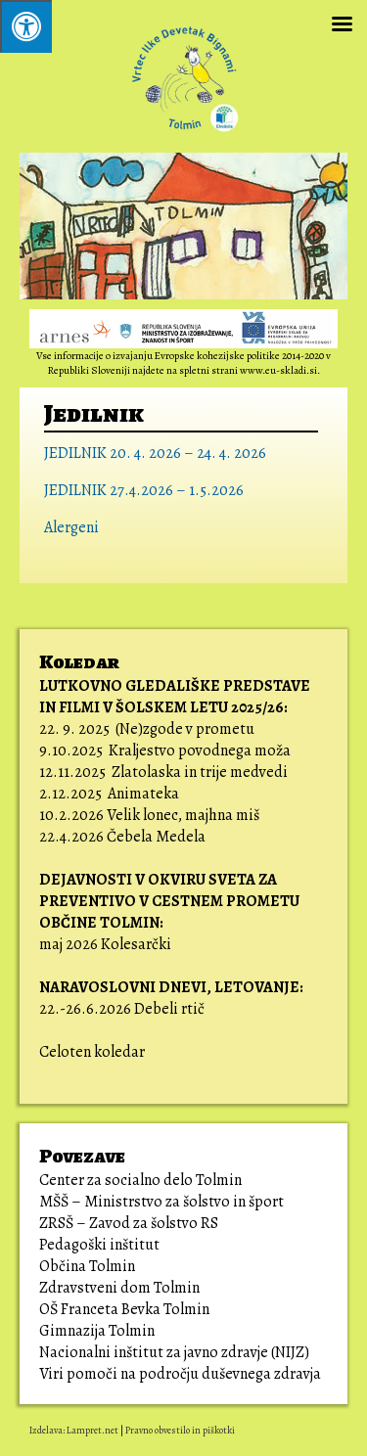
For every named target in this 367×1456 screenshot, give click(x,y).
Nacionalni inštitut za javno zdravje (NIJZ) (174, 1352)
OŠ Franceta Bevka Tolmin (124, 1309)
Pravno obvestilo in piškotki (180, 1430)
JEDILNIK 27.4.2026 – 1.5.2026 (144, 490)
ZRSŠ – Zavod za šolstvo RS (128, 1223)
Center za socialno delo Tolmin (140, 1180)
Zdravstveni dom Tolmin (119, 1287)
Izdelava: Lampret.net (73, 1430)
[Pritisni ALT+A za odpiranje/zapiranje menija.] (26, 26)
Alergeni (71, 527)
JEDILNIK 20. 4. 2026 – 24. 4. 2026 (155, 453)
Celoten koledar (92, 1052)
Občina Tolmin (87, 1266)
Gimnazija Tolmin (97, 1331)
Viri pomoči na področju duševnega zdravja (181, 1374)
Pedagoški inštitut (99, 1244)
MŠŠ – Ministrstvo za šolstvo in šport (161, 1201)
